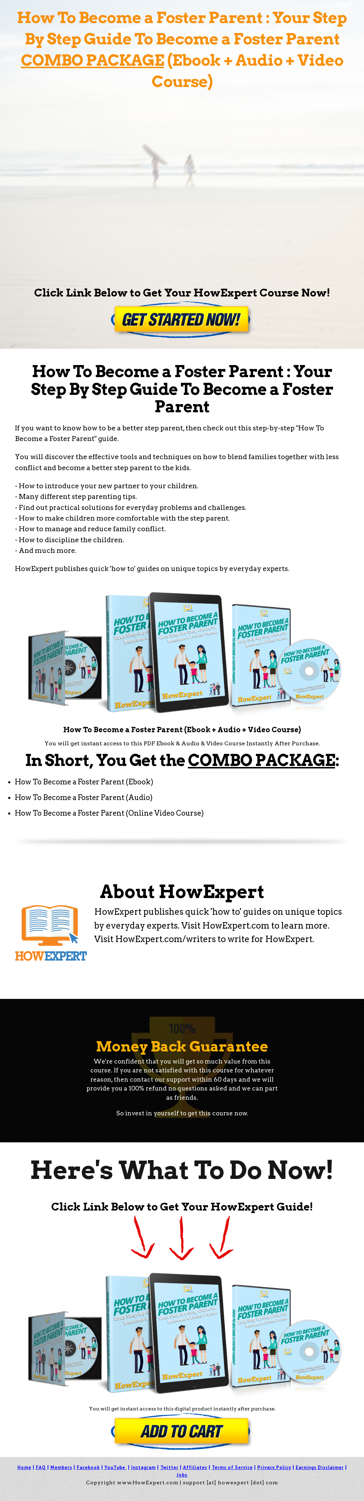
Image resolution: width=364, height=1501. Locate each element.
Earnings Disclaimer (320, 1467)
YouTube (115, 1467)
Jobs (182, 1475)
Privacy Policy (274, 1467)
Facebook (88, 1467)
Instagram (143, 1467)
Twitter (169, 1467)
